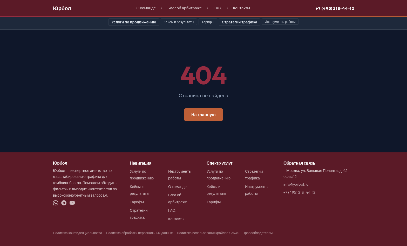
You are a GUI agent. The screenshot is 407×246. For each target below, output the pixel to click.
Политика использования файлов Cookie (207, 233)
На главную (203, 114)
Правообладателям (258, 233)
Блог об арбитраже (184, 7)
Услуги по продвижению (133, 22)
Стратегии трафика (239, 22)
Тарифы (208, 22)
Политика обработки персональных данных (139, 233)
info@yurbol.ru (295, 184)
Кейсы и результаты (179, 22)
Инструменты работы (280, 22)
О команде (146, 7)
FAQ (217, 7)
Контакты (241, 7)
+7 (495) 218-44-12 (334, 8)
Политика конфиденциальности (77, 233)
